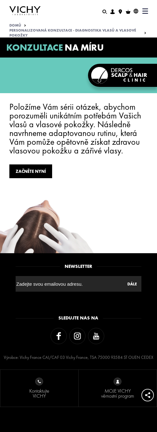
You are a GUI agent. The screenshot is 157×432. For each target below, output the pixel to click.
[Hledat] (104, 11)
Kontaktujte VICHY (39, 388)
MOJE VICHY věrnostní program (117, 388)
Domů (15, 25)
